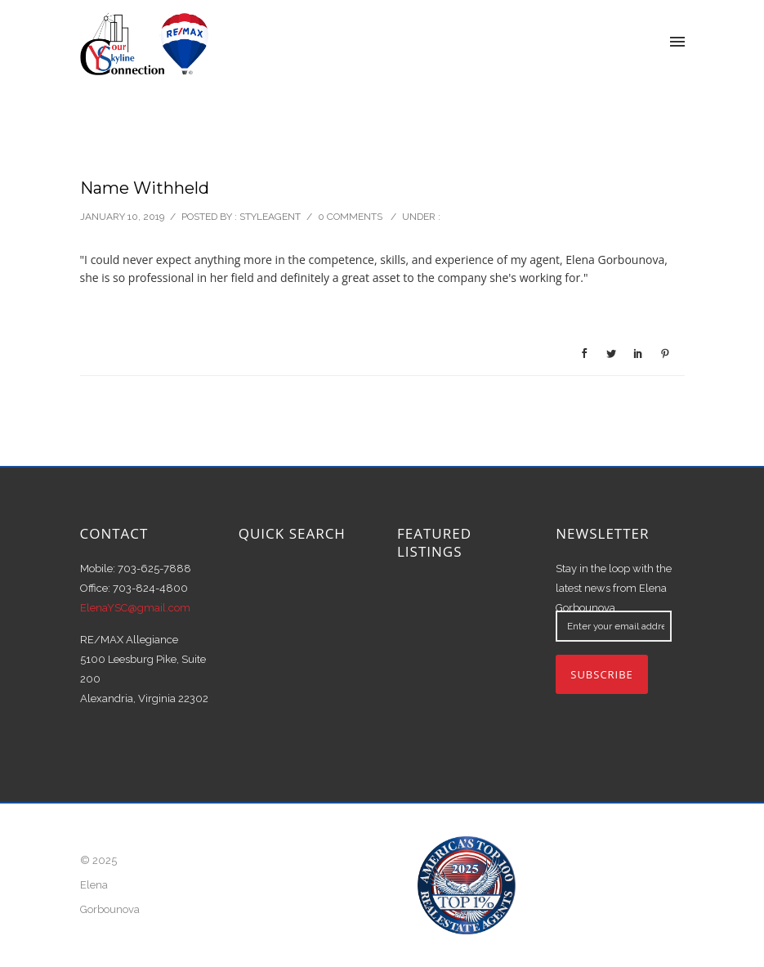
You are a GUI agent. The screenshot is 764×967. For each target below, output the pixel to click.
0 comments (350, 216)
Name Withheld (144, 188)
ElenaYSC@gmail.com (135, 608)
